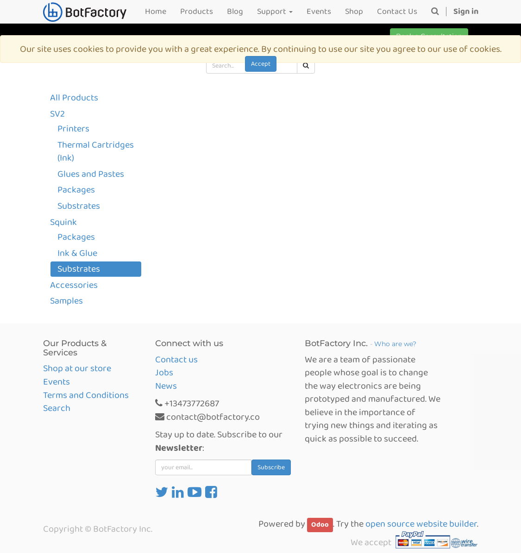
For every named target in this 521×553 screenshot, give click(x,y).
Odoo (320, 524)
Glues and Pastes (90, 174)
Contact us (176, 359)
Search (56, 408)
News (166, 386)
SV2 (57, 113)
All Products (74, 97)
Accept (260, 64)
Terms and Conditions (86, 395)
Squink (63, 222)
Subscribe (271, 467)
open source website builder (421, 523)
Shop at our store (77, 368)
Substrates (78, 206)
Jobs (164, 372)
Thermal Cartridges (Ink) (95, 151)
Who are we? (395, 344)
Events (56, 381)
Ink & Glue (77, 253)
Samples (66, 300)
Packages (76, 189)
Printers (73, 128)
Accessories (74, 285)
